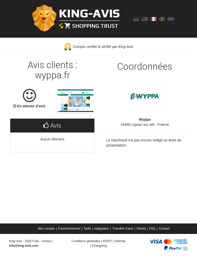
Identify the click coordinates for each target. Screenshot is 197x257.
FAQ (152, 228)
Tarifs (87, 228)
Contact (164, 228)
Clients (141, 228)
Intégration (101, 228)
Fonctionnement (69, 228)
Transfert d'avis (122, 228)
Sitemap (119, 241)
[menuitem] (47, 228)
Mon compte (46, 228)
